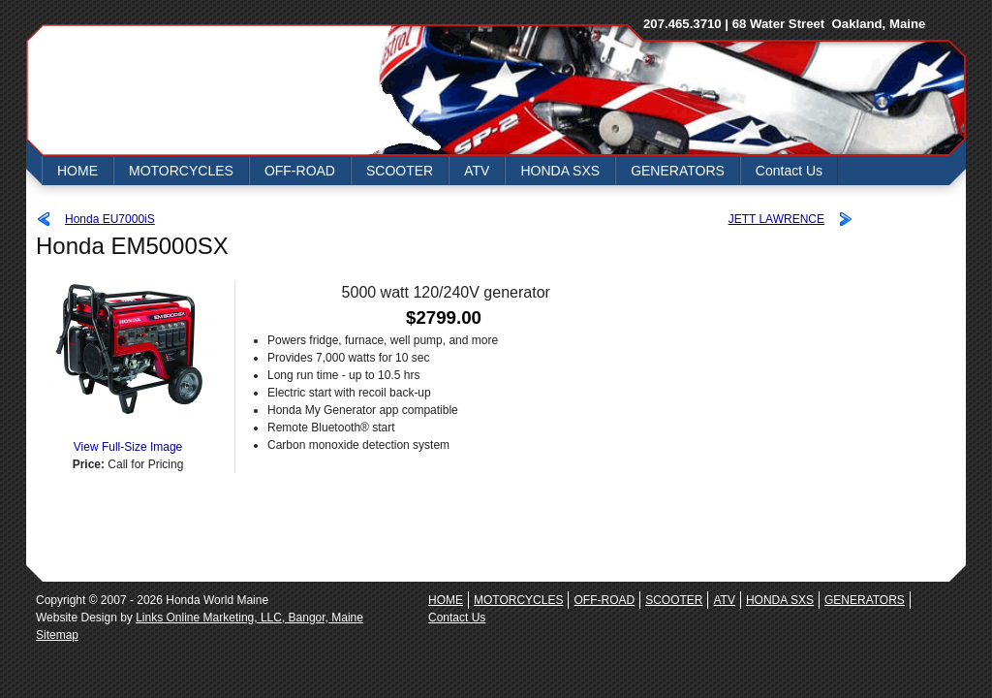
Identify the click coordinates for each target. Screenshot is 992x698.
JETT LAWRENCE (776, 219)
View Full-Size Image (128, 441)
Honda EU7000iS (110, 219)
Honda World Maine (200, 90)
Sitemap (57, 635)
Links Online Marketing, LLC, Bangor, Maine (249, 617)
